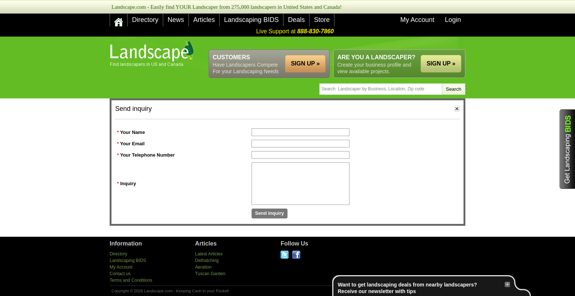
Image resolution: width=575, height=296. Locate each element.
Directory (145, 19)
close (457, 109)
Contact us (120, 273)
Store (322, 19)
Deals (296, 19)
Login (453, 19)
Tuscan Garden (210, 273)
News (176, 19)
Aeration (203, 267)
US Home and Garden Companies (153, 53)
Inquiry (128, 183)
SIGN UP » (440, 63)
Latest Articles (209, 253)
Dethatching (207, 260)
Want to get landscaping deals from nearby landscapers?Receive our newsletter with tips (424, 287)
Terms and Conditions (131, 280)
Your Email (132, 143)
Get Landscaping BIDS (567, 149)
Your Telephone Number (147, 155)
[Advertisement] (331, 43)
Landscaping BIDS (251, 19)
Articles (204, 19)
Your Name (132, 132)
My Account (417, 19)
